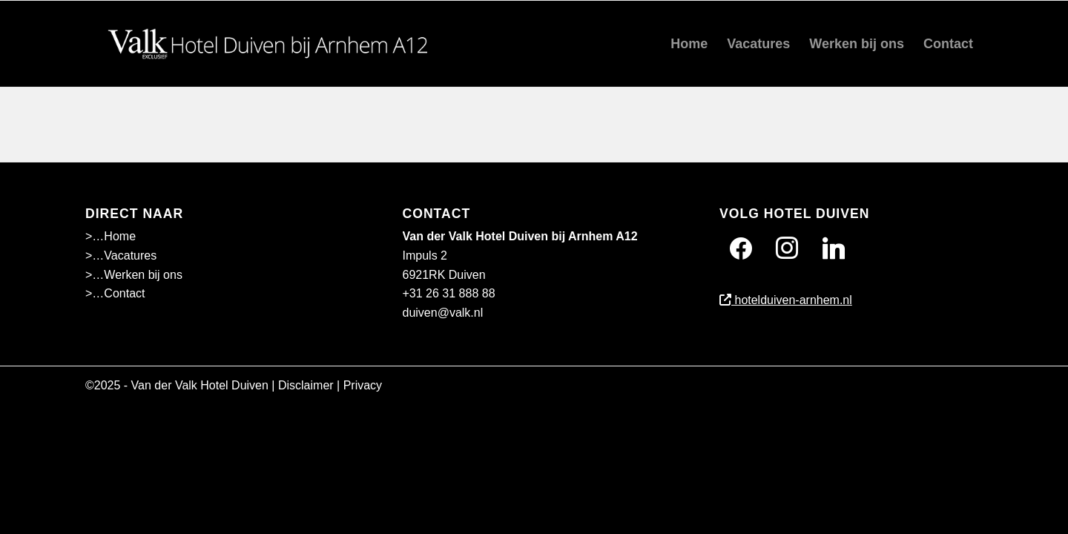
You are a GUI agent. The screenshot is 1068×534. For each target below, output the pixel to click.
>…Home (110, 236)
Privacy (362, 385)
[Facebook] (740, 248)
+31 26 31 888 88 (449, 293)
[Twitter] (833, 248)
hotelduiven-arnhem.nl (785, 300)
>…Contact (115, 293)
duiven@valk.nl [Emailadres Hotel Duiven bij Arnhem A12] (443, 312)
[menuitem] (689, 44)
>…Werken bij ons (133, 274)
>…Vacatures (120, 255)
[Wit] (272, 44)
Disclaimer (306, 385)
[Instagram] (786, 248)
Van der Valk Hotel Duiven (199, 385)
